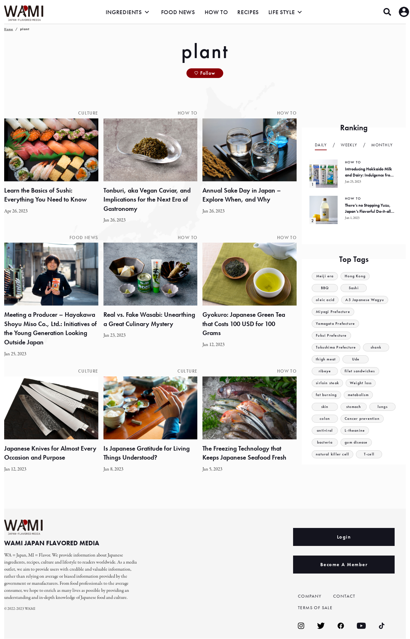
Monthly (382, 145)
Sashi (353, 288)
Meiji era (325, 276)
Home (8, 29)
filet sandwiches (361, 371)
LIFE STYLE (281, 12)
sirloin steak (328, 383)
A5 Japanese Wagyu (368, 300)
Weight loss (363, 383)
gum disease (357, 442)
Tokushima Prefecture (337, 347)
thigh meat (326, 359)
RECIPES (247, 12)
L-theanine (355, 430)
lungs (382, 407)
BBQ (324, 288)
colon (325, 418)
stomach (354, 407)
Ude (357, 359)
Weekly (349, 145)
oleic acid (326, 300)
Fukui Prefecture (332, 335)
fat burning (327, 395)
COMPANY (311, 596)
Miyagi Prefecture (334, 312)
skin (325, 407)
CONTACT (345, 596)
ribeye (324, 371)
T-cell (370, 454)
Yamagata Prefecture (337, 323)
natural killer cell (333, 454)
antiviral (324, 430)
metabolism (361, 395)
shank (379, 347)
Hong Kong (356, 276)
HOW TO (216, 12)
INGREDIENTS (124, 12)
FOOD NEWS (178, 12)
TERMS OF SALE (317, 608)
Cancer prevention (363, 418)
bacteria (324, 442)
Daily (321, 145)
